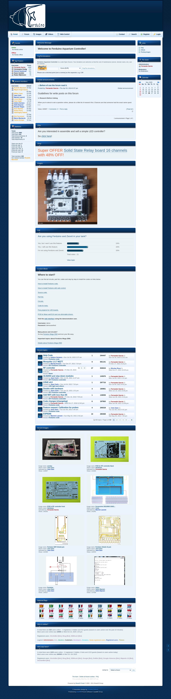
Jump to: (105, 670)
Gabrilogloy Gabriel (20, 112)
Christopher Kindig (20, 69)
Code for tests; (43, 306)
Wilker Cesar (18, 93)
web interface (49, 319)
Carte (97, 508)
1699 (29, 67)
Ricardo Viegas (19, 107)
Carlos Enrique (19, 120)
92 (30, 73)
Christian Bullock (92, 689)
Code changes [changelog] (55, 401)
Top (132, 111)
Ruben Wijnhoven (20, 75)
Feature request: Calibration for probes (60, 407)
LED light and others (56, 386)
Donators (85, 640)
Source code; (42, 292)
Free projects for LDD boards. (48, 310)
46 (131, 420)
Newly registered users (97, 640)
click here (46, 136)
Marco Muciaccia (19, 118)
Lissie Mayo (18, 99)
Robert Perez (18, 110)
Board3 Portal (80, 683)
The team (75, 676)
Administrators (48, 640)
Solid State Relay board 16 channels (95, 150)
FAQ (142, 47)
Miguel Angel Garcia (21, 90)
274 (30, 69)
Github (143, 50)
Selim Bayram (18, 105)
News (51, 373)
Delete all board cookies (87, 676)
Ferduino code (54, 359)
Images (37, 34)
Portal (14, 34)
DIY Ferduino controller (57, 365)
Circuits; (41, 301)
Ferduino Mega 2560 (50, 334)
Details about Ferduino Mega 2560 (50, 343)
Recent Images (42, 428)
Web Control (63, 34)
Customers (68, 640)
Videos (49, 34)
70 (30, 75)
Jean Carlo (17, 95)
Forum (25, 34)
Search (133, 34)
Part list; (41, 297)
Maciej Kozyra (56, 364)
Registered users (112, 640)
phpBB (78, 692)
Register (145, 34)
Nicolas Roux (116, 368)
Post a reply (63, 109)
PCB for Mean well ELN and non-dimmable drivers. (55, 314)
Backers (61, 640)
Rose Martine (18, 109)
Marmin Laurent (19, 97)
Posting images (145, 52)
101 (30, 71)
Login (157, 34)
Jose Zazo (54, 409)
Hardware (98, 467)
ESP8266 (47, 414)
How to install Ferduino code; (48, 284)
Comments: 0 (53, 109)
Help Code (48, 355)
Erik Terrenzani (19, 116)
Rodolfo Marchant (20, 88)
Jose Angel (18, 101)
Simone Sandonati (20, 71)
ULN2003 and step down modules (58, 376)
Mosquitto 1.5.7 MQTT (53, 362)
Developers (77, 640)
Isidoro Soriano (19, 103)
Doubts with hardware (53, 389)
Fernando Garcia (19, 67)
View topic (71, 260)
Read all (129, 109)
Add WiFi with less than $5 (55, 395)
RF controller (49, 368)
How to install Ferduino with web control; (52, 288)
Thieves (121, 640)
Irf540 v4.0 (47, 382)
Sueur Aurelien (19, 73)
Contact (120, 34)
